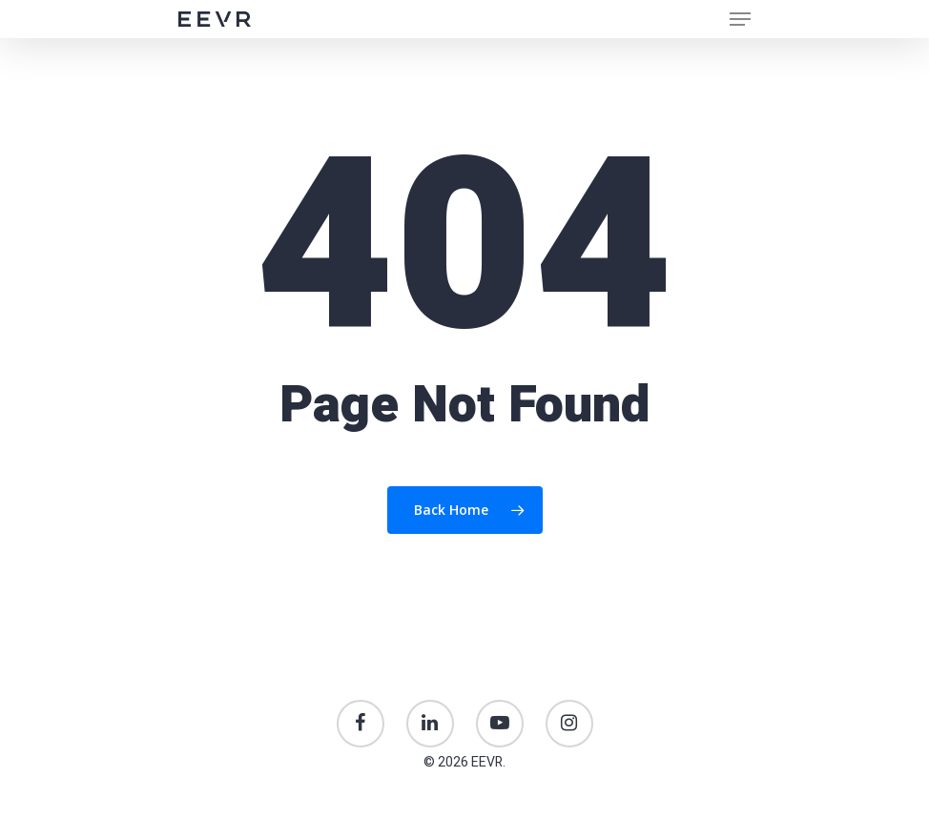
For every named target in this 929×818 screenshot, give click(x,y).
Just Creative (465, 814)
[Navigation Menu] (740, 19)
